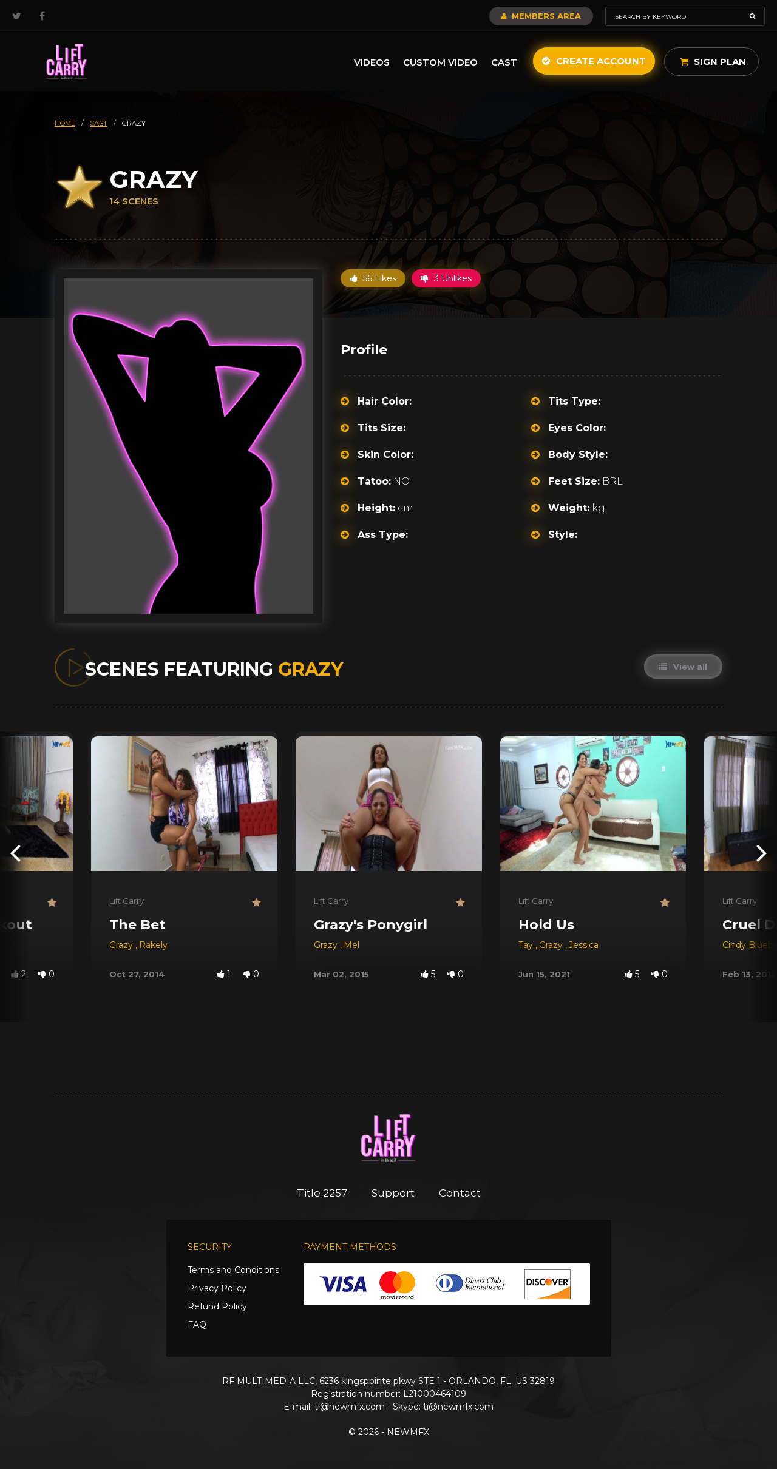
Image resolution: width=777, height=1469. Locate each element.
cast (98, 123)
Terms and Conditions (233, 1270)
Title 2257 (322, 1193)
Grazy (122, 945)
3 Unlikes (446, 278)
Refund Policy (217, 1306)
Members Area (541, 16)
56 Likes (373, 278)
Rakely (153, 945)
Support (393, 1193)
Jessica (584, 945)
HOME (65, 123)
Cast (504, 62)
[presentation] (15, 852)
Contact (460, 1193)
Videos (372, 62)
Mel (351, 945)
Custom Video (440, 62)
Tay (526, 945)
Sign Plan (713, 61)
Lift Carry (126, 901)
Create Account (594, 61)
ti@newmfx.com (349, 1406)
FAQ (197, 1324)
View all (683, 666)
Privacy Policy (217, 1288)
